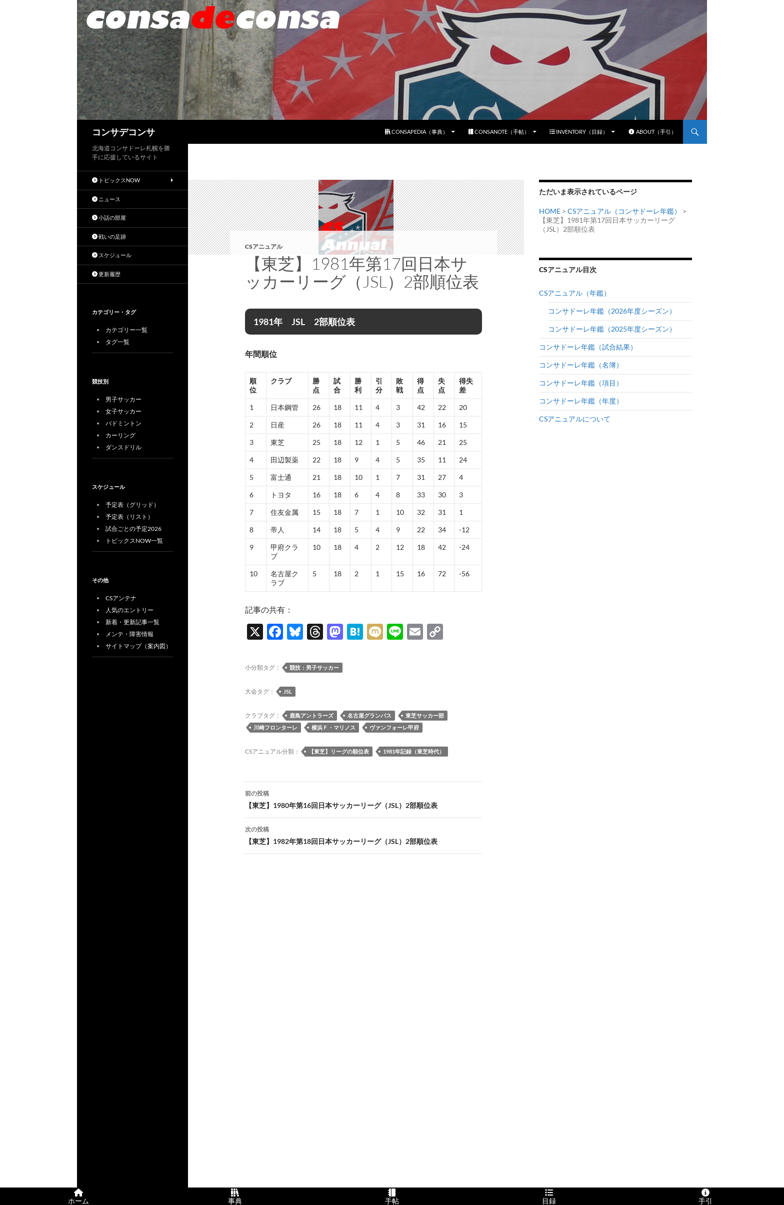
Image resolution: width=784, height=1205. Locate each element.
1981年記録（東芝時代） (413, 751)
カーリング (121, 435)
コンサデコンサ (123, 131)
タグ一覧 (118, 342)
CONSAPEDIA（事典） (416, 131)
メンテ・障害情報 (130, 634)
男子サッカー (124, 399)
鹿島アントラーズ (312, 715)
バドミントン (124, 423)
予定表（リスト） (130, 516)
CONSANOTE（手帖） (499, 131)
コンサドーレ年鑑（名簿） (581, 365)
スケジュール (112, 255)
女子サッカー (124, 411)
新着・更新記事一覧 (133, 622)
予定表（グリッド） (133, 504)
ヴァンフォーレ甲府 (394, 727)
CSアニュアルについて (574, 418)
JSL (288, 691)
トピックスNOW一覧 (134, 540)
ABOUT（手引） (652, 131)
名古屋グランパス (370, 715)
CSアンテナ (121, 598)
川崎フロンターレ (276, 727)
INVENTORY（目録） (579, 131)
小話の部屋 (109, 217)
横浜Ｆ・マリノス (334, 727)
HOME (549, 211)
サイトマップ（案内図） (139, 646)
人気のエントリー (130, 610)
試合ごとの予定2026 (134, 528)
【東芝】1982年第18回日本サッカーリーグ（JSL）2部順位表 (363, 834)
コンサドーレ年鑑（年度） (581, 401)
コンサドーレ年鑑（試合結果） (588, 347)
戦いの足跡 (109, 236)
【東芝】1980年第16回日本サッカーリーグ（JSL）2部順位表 (363, 798)
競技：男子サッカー (314, 667)
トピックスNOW (116, 180)
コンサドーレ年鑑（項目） (581, 383)
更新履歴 (106, 274)
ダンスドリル (124, 447)
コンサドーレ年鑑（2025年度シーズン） (612, 329)
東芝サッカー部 (425, 715)
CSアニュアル (263, 246)
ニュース (106, 199)
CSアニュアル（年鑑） (574, 293)
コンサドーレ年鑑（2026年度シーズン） (612, 311)
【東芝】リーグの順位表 (338, 751)
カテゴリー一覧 (127, 330)
